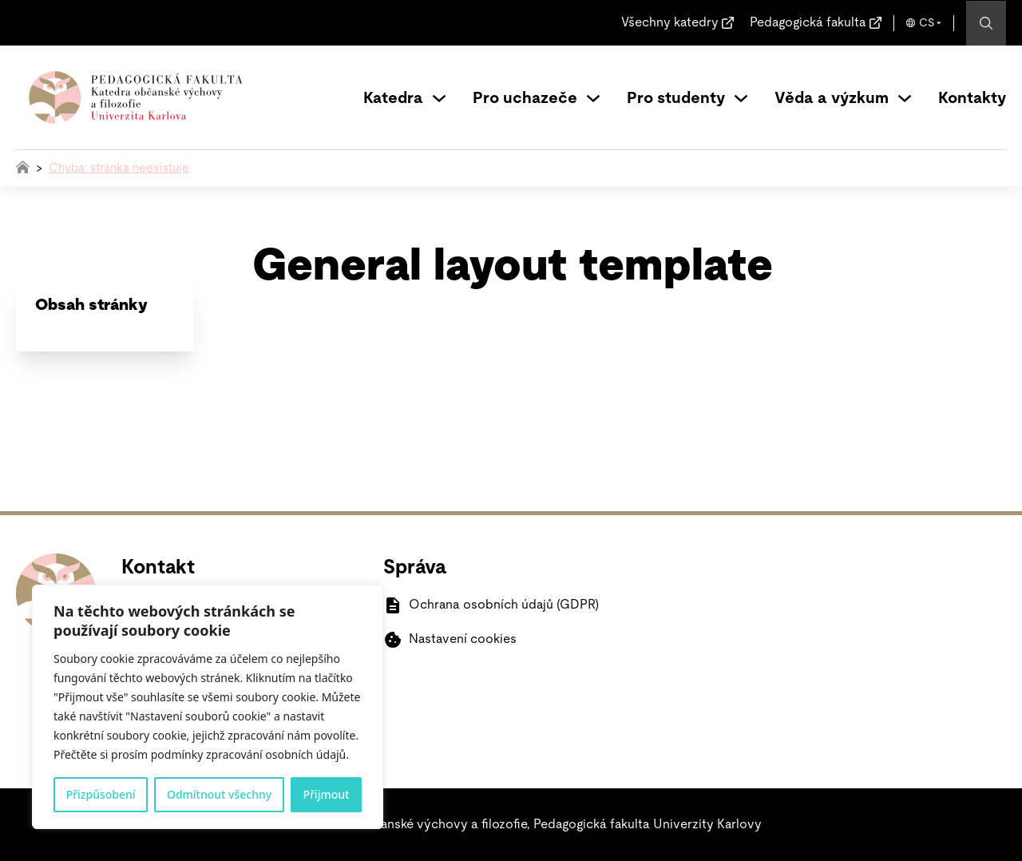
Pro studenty (676, 98)
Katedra (393, 98)
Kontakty (972, 98)
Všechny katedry (670, 22)
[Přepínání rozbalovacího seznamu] (439, 98)
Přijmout (326, 794)
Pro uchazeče (525, 98)
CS (926, 23)
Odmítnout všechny (219, 794)
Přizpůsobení (101, 794)
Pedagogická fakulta (808, 22)
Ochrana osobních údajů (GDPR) (504, 604)
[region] (207, 707)
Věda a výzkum (831, 98)
